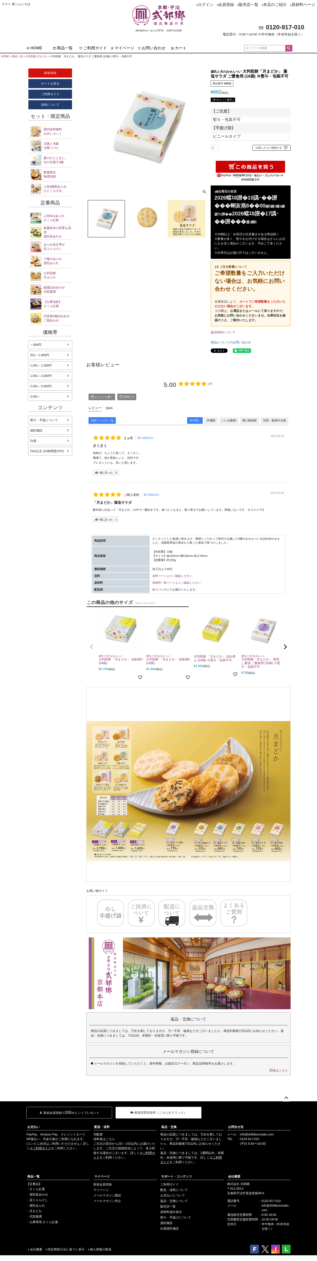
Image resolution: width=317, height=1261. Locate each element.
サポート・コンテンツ (176, 1176)
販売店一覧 (248, 4)
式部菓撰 (58, 289)
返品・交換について (174, 1201)
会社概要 (234, 1176)
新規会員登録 (102, 1184)
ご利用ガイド (93, 48)
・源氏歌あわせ (37, 1194)
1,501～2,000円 (41, 376)
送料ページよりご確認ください (172, 576)
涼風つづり (58, 146)
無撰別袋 (58, 174)
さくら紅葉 (58, 218)
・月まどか (34, 1211)
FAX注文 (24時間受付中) (47, 451)
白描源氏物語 (169, 1228)
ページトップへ (286, 1098)
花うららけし (58, 246)
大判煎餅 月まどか (36, 56)
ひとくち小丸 (58, 189)
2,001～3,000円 (41, 386)
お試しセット (58, 131)
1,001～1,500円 (41, 365)
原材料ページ (303, 4)
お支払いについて (172, 1195)
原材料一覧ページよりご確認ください (176, 582)
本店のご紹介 (275, 4)
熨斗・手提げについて (175, 1217)
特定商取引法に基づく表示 (66, 1249)
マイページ (122, 48)
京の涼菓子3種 (58, 160)
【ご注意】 (221, 111)
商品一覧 (63, 48)
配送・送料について (174, 1190)
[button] (91, 647)
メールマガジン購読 (107, 1195)
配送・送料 (102, 1127)
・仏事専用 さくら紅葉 (42, 1222)
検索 (288, 48)
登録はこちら (278, 1070)
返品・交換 (169, 1127)
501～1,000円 (39, 355)
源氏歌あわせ (58, 232)
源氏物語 (36, 430)
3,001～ (35, 396)
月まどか (58, 275)
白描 (33, 441)
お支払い (33, 1127)
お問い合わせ (152, 48)
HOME (34, 48)
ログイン (206, 4)
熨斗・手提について (44, 420)
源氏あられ (58, 261)
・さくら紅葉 (35, 1189)
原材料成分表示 (171, 1212)
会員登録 (226, 4)
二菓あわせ (58, 318)
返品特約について (223, 332)
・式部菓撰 (34, 1216)
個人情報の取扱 (100, 1249)
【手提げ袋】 (223, 128)
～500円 (35, 344)
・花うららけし (37, 1200)
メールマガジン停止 (107, 1201)
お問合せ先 (235, 1127)
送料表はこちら (104, 1139)
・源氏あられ (35, 1205)
